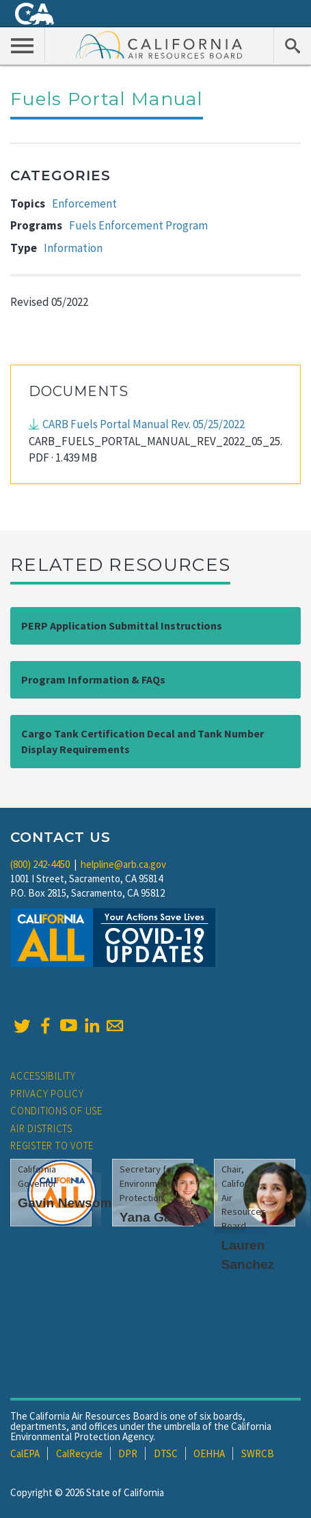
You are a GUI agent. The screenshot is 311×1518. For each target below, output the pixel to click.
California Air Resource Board (159, 44)
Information (73, 247)
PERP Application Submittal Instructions (121, 625)
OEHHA (209, 1453)
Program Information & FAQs (93, 679)
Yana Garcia (157, 1217)
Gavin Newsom (65, 1203)
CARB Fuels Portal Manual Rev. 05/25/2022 (143, 424)
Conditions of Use (56, 1110)
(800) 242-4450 (40, 864)
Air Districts (41, 1128)
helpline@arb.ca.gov (123, 864)
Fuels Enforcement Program (138, 225)
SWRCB (257, 1453)
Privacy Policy (47, 1093)
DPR (127, 1453)
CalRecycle (79, 1453)
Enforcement (84, 203)
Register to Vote (52, 1145)
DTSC (166, 1453)
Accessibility (43, 1075)
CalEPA (25, 1453)
